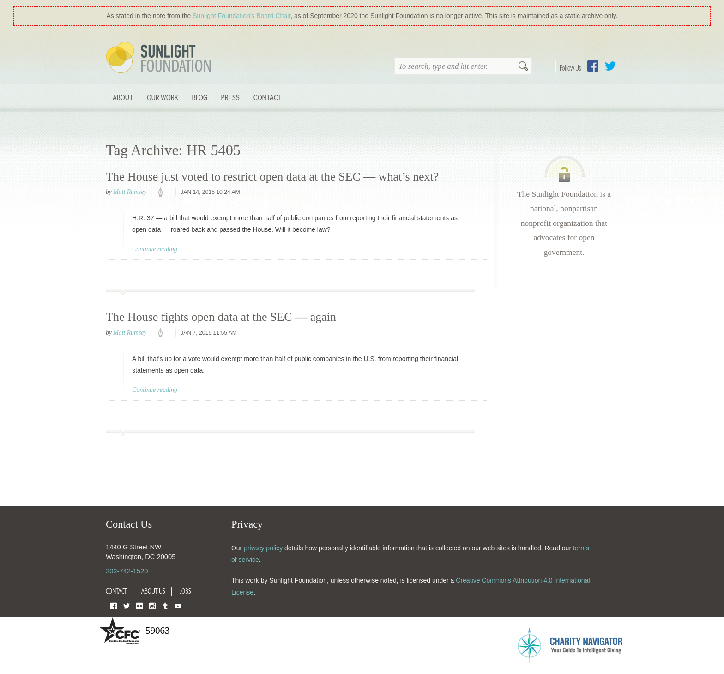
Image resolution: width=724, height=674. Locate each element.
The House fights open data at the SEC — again (221, 317)
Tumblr (165, 605)
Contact (267, 97)
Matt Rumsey (129, 191)
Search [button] (523, 66)
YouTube (178, 605)
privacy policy (263, 548)
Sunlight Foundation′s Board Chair (241, 15)
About (123, 97)
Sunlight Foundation (160, 58)
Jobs (185, 591)
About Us (153, 591)
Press (230, 97)
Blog (199, 97)
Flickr (139, 605)
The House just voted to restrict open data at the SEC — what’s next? (272, 176)
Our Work (162, 97)
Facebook (592, 66)
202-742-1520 (127, 571)
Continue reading (154, 249)
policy (163, 192)
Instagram (152, 605)
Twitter (610, 66)
